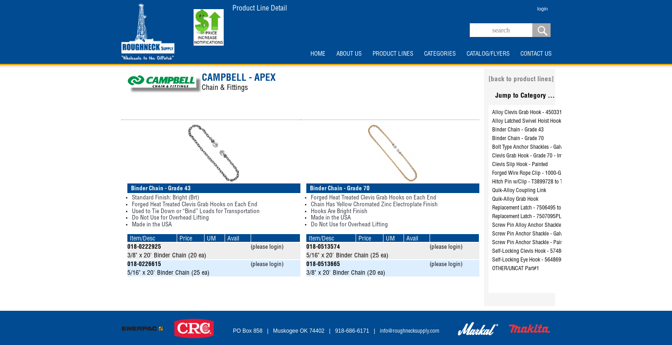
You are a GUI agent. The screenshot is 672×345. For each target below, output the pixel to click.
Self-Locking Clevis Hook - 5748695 (530, 251)
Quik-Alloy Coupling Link (519, 190)
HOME (318, 54)
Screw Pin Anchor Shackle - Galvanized (534, 234)
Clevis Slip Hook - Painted (520, 164)
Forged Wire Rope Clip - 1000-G (526, 173)
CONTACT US (535, 54)
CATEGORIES (440, 54)
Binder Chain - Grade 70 (518, 138)
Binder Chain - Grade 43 (518, 130)
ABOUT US (349, 54)
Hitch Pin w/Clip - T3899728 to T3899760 (537, 182)
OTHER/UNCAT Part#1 (515, 269)
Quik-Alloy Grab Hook (515, 199)
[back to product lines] (521, 79)
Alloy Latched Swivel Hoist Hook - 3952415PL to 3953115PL (557, 121)
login (542, 8)
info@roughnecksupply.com (409, 331)
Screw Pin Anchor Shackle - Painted (530, 243)
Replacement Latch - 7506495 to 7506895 (537, 208)
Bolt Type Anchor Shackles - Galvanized (534, 147)
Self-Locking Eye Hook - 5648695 (528, 260)
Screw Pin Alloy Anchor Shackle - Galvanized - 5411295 (552, 225)
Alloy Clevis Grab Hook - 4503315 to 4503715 (541, 112)
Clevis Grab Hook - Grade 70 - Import (531, 156)
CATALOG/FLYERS (488, 54)
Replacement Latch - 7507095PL (527, 217)
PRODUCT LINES (393, 54)
